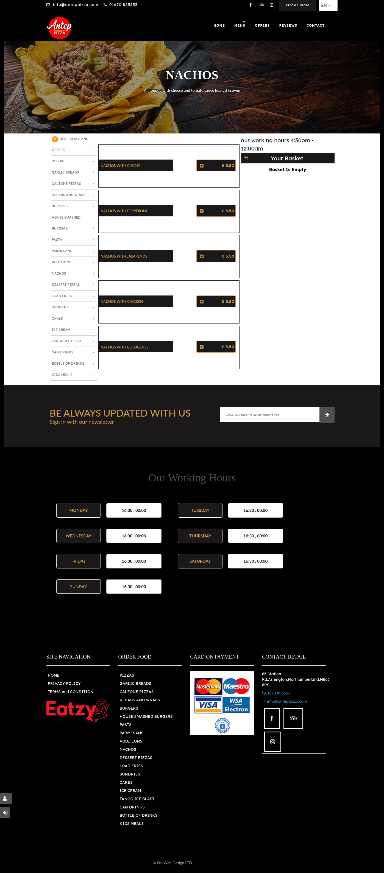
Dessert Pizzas (66, 285)
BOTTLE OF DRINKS (138, 815)
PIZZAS (126, 675)
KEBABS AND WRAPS (139, 700)
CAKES (125, 782)
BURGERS (128, 708)
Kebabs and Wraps (69, 195)
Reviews (288, 25)
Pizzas (58, 161)
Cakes (57, 318)
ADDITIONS (130, 741)
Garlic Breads (65, 172)
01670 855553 (123, 4)
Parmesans (62, 251)
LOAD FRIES (131, 765)
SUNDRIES (129, 774)
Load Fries (62, 296)
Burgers (60, 206)
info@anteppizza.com (75, 4)
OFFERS (262, 25)
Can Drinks (62, 352)
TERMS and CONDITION (70, 691)
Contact (316, 25)
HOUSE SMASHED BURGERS (145, 716)
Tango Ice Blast (67, 341)
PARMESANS (131, 732)
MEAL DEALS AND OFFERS (70, 144)
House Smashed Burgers (66, 222)
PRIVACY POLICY (64, 683)
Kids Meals (62, 375)
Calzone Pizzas (66, 184)
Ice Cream (61, 330)
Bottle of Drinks (68, 363)
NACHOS (127, 749)
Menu (240, 25)
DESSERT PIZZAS (135, 757)
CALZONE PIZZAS (136, 691)
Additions (61, 262)
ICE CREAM (130, 790)
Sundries (60, 307)
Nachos (59, 273)
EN (326, 5)
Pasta (57, 240)
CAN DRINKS (131, 807)
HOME (53, 675)
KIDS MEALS (131, 823)
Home (219, 25)
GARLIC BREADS (135, 683)
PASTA (125, 724)
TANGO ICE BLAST (136, 798)
